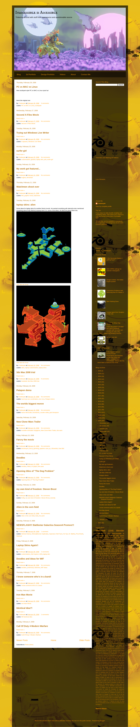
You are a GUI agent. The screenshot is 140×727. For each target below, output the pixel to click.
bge (121, 665)
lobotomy (100, 684)
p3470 (114, 561)
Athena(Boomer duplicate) (40, 534)
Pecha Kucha (107, 640)
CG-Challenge (118, 558)
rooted (106, 689)
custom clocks (102, 586)
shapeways (99, 575)
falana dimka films (111, 570)
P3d (114, 638)
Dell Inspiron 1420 (36, 554)
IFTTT (103, 533)
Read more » (20, 118)
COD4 (103, 614)
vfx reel (105, 697)
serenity (52, 498)
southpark (38, 105)
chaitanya (104, 568)
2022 (100, 382)
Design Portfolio (47, 74)
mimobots (101, 573)
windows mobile (110, 540)
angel (120, 566)
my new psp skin (111, 337)
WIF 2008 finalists (110, 657)
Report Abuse (101, 709)
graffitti (122, 588)
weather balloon (118, 697)
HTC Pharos (108, 538)
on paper (34, 466)
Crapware (24, 141)
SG (103, 641)
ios (96, 593)
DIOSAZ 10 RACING (109, 621)
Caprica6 (52, 534)
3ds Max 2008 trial (25, 372)
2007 (100, 523)
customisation (25, 159)
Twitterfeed (105, 653)
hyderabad (98, 680)
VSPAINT (99, 540)
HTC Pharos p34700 (116, 631)
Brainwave (113, 565)
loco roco (42, 399)
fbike (120, 570)
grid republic (103, 589)
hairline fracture (116, 589)
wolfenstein (118, 601)
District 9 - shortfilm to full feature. (104, 626)
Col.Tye (65, 534)
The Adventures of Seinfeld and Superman (109, 648)
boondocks (35, 412)
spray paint (99, 694)
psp (109, 557)
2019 (100, 390)
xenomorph (99, 558)
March (102, 448)
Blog (19, 74)
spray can (119, 692)
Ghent (109, 628)
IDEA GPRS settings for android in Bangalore (113, 269)
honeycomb (99, 591)
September (103, 431)
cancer (105, 584)
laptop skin (39, 159)
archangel (104, 665)
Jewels (103, 633)
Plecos (116, 640)
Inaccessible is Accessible (36, 12)
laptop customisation (31, 367)
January (102, 519)
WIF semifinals (108, 658)
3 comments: (45, 103)
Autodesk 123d (118, 563)
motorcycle (108, 541)
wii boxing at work (104, 699)
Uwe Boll (61, 448)
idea (115, 680)
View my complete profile (103, 206)
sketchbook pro (109, 546)
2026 (100, 371)
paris (114, 573)
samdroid (98, 598)
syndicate (115, 598)
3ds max (107, 558)
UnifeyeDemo (114, 653)
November (103, 426)
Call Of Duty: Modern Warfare (105, 616)
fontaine (105, 675)
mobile (108, 561)
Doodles (20, 457)
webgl (100, 546)
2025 (100, 373)
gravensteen (119, 677)
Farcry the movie (25, 439)
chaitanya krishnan (117, 667)
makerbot (121, 571)
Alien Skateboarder (103, 348)
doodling (118, 670)
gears (116, 588)
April (101, 445)
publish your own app (107, 687)
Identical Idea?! (24, 608)
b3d (112, 560)
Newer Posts (22, 640)
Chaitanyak (101, 203)
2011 (100, 412)
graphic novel (28, 195)
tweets (99, 697)
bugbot (23, 177)
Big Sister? (117, 613)
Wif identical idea (26, 617)
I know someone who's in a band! (33, 576)
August (102, 434)
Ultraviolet (54, 448)
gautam (33, 159)
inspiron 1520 (109, 591)
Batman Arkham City (102, 565)
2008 (100, 421)
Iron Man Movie (24, 594)
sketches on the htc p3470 (115, 691)
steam (98, 548)
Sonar (120, 645)
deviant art (101, 561)
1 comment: (45, 531)
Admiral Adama (26, 534)
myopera (105, 596)
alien (22, 367)
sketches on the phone (102, 692)
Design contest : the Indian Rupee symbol (114, 280)
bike (106, 551)
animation (106, 560)
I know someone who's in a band (31, 585)
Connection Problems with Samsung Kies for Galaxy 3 (115, 291)
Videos (62, 74)
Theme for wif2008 (107, 652)
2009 (100, 418)
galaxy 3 (98, 571)
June (101, 440)
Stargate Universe (117, 579)
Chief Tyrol (58, 534)
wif (108, 576)
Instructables (105, 555)
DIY (119, 538)
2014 (100, 404)
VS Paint (121, 540)
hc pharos (105, 679)
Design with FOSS (105, 625)
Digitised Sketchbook (117, 625)
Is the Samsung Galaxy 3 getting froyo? (114, 259)
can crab (98, 584)
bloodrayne (24, 448)
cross (120, 668)
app (113, 548)
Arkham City (118, 606)
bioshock (114, 555)
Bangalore (99, 545)
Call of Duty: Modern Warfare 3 (109, 618)
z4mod (113, 702)
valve (97, 576)
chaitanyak (113, 551)
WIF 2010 (119, 657)
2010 (100, 415)
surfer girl (21, 151)
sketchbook (106, 598)
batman (100, 551)
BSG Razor (109, 613)
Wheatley (104, 662)
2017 (100, 396)
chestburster (99, 668)
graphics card (44, 448)
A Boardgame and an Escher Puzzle (113, 352)
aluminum (111, 581)
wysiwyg (98, 603)
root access (99, 689)
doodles (23, 466)
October (102, 428)
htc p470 (120, 679)
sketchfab (100, 530)
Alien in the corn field (27, 507)
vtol (121, 599)
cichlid (111, 568)
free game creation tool (116, 675)
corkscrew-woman (110, 668)
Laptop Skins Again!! (27, 545)
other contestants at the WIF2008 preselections (109, 685)
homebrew (112, 679)
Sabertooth (114, 641)
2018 (100, 393)
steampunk (99, 563)
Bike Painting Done (112, 301)
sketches (107, 543)
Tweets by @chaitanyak (103, 250)
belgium (119, 581)
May (101, 442)
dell (121, 551)
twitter (120, 548)
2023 (100, 379)
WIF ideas (44, 567)
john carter (107, 682)
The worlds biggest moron (30, 403)
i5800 (104, 680)
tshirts (117, 696)
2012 (100, 409)
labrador (114, 682)
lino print (41, 516)
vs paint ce (107, 599)
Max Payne (99, 579)
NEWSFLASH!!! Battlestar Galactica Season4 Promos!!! (45, 525)
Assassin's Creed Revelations (104, 611)
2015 (100, 401)
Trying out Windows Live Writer (32, 133)
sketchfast (107, 575)
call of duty (119, 583)
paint (108, 573)
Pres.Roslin (79, 534)
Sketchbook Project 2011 (108, 645)
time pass (41, 466)
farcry (31, 448)
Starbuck (19, 536)
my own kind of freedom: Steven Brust (36, 489)
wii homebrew (114, 699)
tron (121, 598)
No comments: (46, 121)
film (22, 195)
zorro (97, 555)
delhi (102, 588)
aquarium (108, 545)
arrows (98, 568)
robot (122, 545)
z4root (118, 702)
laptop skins (42, 367)
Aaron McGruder (26, 412)
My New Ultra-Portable (103, 636)
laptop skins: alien (25, 204)
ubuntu (98, 550)
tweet (122, 696)
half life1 (98, 679)
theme (120, 575)
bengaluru (98, 583)
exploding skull (104, 672)
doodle (103, 557)
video (110, 697)
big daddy (105, 667)
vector (103, 576)
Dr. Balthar (72, 534)
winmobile (102, 702)
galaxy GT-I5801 (100, 677)
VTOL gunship (112, 655)
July (101, 437)
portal (120, 561)
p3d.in (120, 596)
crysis (122, 584)
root (120, 573)
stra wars (59, 430)
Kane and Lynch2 (117, 578)
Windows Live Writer (34, 141)
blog (121, 555)
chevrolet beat (120, 560)
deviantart (30, 177)
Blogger (102, 721)
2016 (100, 398)
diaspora (111, 670)
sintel (104, 691)
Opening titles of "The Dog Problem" (35, 471)
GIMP (107, 578)
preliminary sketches (33, 567)
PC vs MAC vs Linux (27, 87)
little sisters (121, 682)
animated (106, 548)
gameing (36, 448)
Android (112, 536)
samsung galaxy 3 (116, 553)
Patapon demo (24, 390)
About (73, 74)
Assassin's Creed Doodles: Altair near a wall (109, 609)
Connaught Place (108, 619)
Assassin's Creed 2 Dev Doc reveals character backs (109, 608)
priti (45, 159)
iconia (109, 680)
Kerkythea (109, 633)
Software (106, 579)
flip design (104, 553)
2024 (100, 376)
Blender (120, 530)
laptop (108, 593)
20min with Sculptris (113, 604)
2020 (100, 387)
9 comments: (45, 379)
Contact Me (85, 74)
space (120, 557)
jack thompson (54, 412)
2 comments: (45, 552)
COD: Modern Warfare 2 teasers (115, 614)
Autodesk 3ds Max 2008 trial (30, 381)
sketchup (119, 546)
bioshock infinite (108, 583)
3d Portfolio (31, 74)
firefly (23, 498)
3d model (118, 541)
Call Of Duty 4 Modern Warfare (32, 626)
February (103, 451)
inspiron (120, 680)
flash (97, 553)
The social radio (101, 581)
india (36, 516)
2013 (100, 407)
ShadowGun (106, 643)
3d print (118, 543)
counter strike (44, 412)
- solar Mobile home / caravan (111, 603)
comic (111, 584)
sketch (98, 543)
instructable (119, 591)
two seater (99, 599)
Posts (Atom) (29, 644)
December (103, 423)
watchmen (37, 195)
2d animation (116, 576)
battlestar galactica (113, 665)
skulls (114, 575)
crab (117, 584)
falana (112, 672)
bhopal (97, 667)
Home (53, 640)
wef (96, 699)
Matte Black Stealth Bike (117, 635)
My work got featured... (28, 169)
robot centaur (118, 687)
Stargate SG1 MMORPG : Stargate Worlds (113, 647)
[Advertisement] (110, 121)
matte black (119, 684)
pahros (97, 687)
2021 (100, 384)
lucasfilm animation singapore (30, 430)
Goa (114, 628)
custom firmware (114, 586)
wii (111, 601)
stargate (106, 694)
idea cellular (106, 571)
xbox (108, 702)
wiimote (122, 699)
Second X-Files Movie (27, 115)
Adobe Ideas (107, 563)
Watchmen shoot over (27, 187)
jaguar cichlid (99, 682)
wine (118, 701)
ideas (29, 466)
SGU (107, 641)
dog (97, 557)
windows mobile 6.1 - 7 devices (106, 701)
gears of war (110, 677)
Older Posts (84, 640)
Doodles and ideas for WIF (30, 559)
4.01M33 (103, 606)
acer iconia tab (111, 566)
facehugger (109, 588)
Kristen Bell (117, 633)
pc (50, 448)
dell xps (105, 670)
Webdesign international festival (113, 550)
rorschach (113, 689)
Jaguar (97, 633)
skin (114, 557)
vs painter (115, 599)
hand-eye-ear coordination (29, 399)
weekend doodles (101, 601)
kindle (101, 593)
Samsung (98, 560)
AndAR (110, 606)
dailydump (98, 670)
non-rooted (113, 596)
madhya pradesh (109, 684)
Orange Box (107, 638)
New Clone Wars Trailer (28, 422)
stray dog (113, 694)
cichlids (118, 568)
